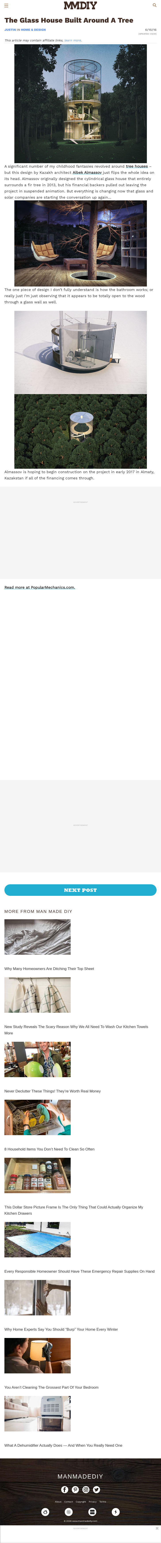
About (58, 1501)
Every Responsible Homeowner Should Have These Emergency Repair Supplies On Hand (79, 1271)
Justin (10, 29)
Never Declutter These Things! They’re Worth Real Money (52, 1091)
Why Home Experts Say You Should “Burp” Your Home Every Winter (61, 1329)
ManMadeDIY (80, 1476)
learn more (72, 40)
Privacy (93, 1501)
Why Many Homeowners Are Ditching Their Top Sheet (49, 969)
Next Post (80, 890)
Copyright (81, 1501)
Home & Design (33, 29)
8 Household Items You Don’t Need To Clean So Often (49, 1149)
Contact (68, 1501)
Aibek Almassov (87, 172)
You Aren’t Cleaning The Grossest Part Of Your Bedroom (51, 1387)
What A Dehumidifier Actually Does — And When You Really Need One (63, 1445)
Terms (102, 1501)
